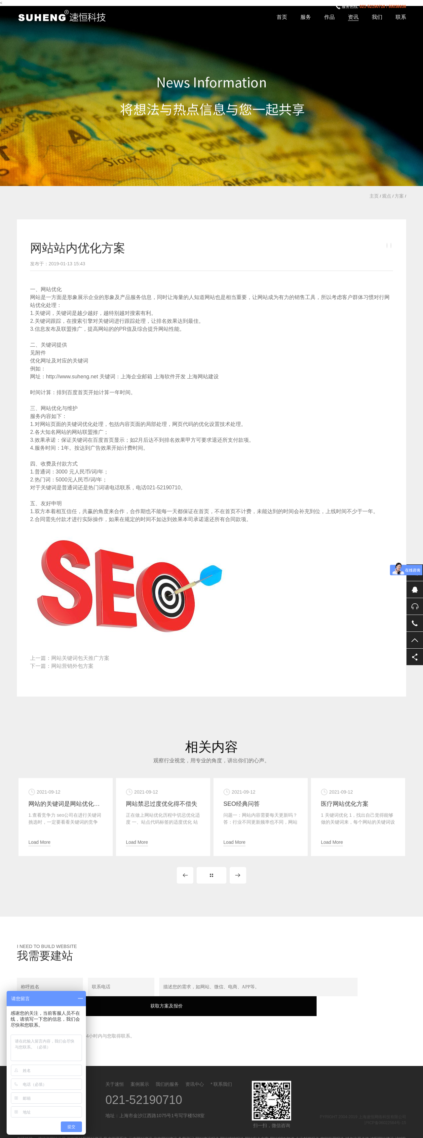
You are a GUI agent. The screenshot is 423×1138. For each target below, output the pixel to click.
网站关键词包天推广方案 (80, 658)
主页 (374, 196)
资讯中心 (194, 1074)
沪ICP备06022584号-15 (385, 1113)
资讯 (353, 17)
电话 (414, 623)
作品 (329, 17)
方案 (399, 196)
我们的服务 (167, 1074)
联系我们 (222, 1074)
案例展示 (140, 1074)
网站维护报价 (232, 1129)
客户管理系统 (115, 1129)
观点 (386, 196)
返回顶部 (414, 640)
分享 (414, 657)
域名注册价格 (357, 1129)
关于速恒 (114, 1074)
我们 (377, 17)
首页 (282, 17)
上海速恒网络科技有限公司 (66, 16)
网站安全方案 (257, 1129)
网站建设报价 (207, 1129)
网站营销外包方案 (72, 666)
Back (211, 884)
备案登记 (186, 1129)
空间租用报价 (332, 1129)
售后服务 (414, 606)
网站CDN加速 (282, 1129)
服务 (305, 17)
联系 (401, 17)
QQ (414, 589)
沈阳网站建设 (382, 1129)
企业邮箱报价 (307, 1129)
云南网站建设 (140, 1129)
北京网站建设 (165, 1129)
